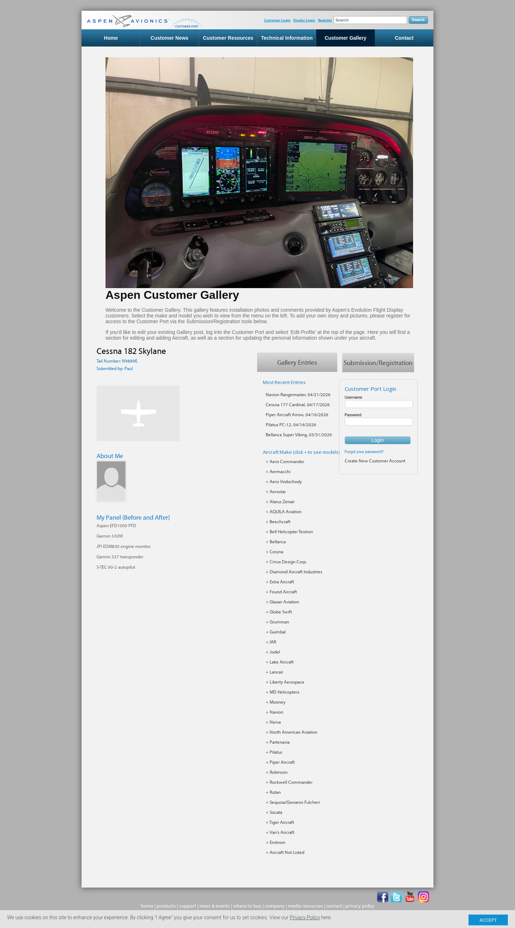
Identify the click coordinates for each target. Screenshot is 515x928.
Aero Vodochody (286, 481)
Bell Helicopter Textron (291, 531)
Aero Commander (287, 461)
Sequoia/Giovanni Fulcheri (295, 802)
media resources (305, 906)
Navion (276, 712)
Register (325, 20)
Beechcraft (280, 521)
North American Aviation (293, 732)
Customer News (169, 38)
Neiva (275, 722)
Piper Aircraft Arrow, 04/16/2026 (297, 414)
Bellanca (278, 541)
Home (111, 38)
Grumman (279, 622)
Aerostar (278, 491)
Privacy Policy (305, 922)
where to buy (247, 906)
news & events (215, 906)
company (275, 906)
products (166, 906)
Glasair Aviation (284, 601)
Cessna (276, 551)
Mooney (277, 702)
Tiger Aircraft (281, 822)
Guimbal (278, 632)
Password (353, 415)
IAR (273, 642)
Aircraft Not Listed (287, 852)
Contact (404, 38)
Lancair (276, 672)
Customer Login (277, 20)
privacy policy (359, 906)
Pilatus (276, 752)
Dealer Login (304, 20)
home (147, 906)
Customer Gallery (346, 38)
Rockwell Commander (291, 782)
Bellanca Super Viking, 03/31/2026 (299, 434)
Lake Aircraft (282, 662)
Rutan (275, 792)
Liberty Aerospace (287, 682)
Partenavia (280, 742)
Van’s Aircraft (282, 832)
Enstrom (277, 842)
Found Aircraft (283, 591)
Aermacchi (280, 471)
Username (353, 397)
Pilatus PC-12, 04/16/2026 (291, 424)
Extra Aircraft (282, 581)
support (187, 906)
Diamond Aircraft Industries (296, 571)
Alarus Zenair (282, 501)
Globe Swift (281, 611)
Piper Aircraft (282, 762)
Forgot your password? (364, 452)
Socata (276, 812)
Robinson (279, 772)
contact (334, 906)
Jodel (275, 652)
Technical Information (287, 38)
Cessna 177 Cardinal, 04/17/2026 (298, 404)
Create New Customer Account (375, 460)
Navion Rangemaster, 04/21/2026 (298, 394)
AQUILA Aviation (285, 511)
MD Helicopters (284, 692)
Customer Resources (228, 38)
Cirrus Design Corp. (288, 561)
